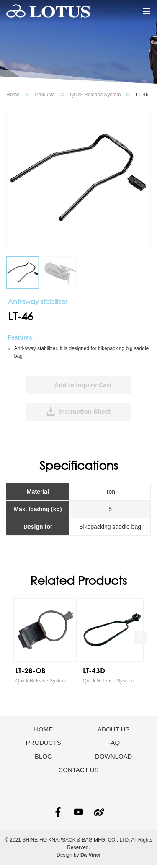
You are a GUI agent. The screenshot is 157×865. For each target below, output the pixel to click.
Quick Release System (95, 95)
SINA (99, 812)
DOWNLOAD (113, 756)
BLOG (43, 756)
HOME (43, 729)
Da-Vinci (90, 855)
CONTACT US (78, 769)
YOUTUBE (78, 812)
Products (44, 95)
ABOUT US (113, 729)
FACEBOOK (58, 812)
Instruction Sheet (85, 411)
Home (13, 95)
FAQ (113, 742)
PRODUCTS (43, 742)
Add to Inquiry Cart (82, 385)
